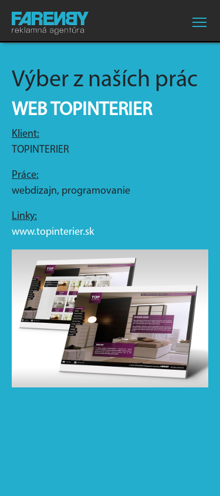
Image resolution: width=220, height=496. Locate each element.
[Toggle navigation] (199, 22)
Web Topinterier (82, 110)
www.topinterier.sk (53, 232)
